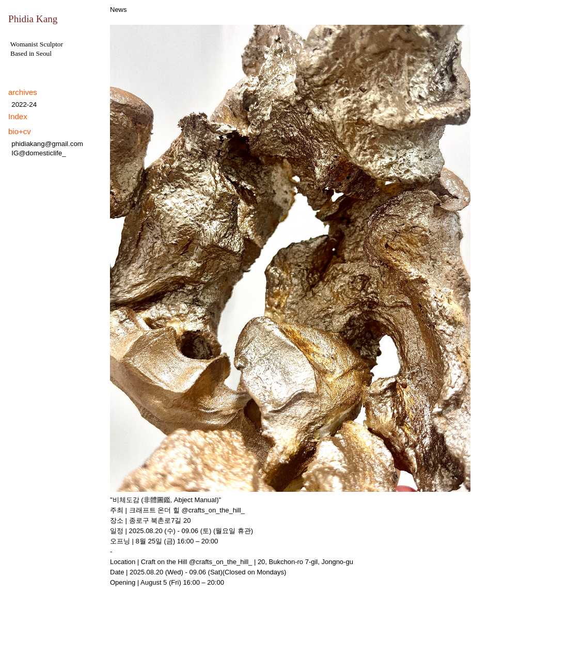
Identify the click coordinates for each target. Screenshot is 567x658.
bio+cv (19, 131)
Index (17, 116)
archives (22, 92)
